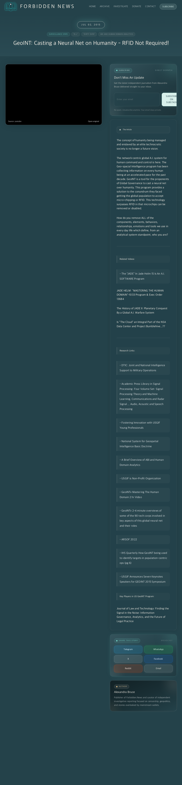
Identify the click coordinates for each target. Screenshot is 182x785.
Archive (105, 6)
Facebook (158, 659)
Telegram (128, 649)
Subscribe (168, 6)
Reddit (128, 668)
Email (158, 668)
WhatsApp (158, 649)
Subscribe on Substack (171, 99)
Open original (93, 121)
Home (92, 6)
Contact (150, 6)
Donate (136, 6)
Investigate (121, 6)
